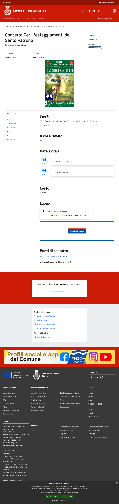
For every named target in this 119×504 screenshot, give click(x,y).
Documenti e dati (8, 414)
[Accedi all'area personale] (106, 2)
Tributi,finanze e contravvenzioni (70, 396)
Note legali (92, 433)
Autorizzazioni (64, 407)
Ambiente (63, 400)
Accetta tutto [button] (52, 496)
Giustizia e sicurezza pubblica (69, 393)
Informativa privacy (94, 430)
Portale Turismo (93, 416)
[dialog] (59, 492)
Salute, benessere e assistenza (70, 403)
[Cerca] (114, 10)
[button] (59, 501)
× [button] (117, 483)
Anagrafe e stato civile (38, 393)
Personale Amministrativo (11, 410)
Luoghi (90, 409)
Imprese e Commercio (38, 403)
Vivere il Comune (17, 26)
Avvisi (90, 400)
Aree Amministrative (9, 396)
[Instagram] (97, 10)
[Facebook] (87, 10)
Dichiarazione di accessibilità (97, 437)
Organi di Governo (9, 393)
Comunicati (92, 396)
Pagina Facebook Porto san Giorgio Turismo (54, 256)
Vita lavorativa (36, 400)
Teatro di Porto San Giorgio (57, 211)
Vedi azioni (93, 39)
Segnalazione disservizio (68, 430)
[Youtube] (92, 10)
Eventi (28, 26)
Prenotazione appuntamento (69, 427)
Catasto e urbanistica (38, 407)
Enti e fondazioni (8, 403)
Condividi (93, 35)
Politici (5, 407)
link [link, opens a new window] (78, 492)
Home (7, 26)
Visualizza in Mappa (77, 231)
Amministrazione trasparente (98, 427)
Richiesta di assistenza (67, 437)
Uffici (4, 400)
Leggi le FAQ (64, 433)
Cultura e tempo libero (38, 396)
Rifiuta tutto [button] (67, 496)
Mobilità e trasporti (37, 410)
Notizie (90, 393)
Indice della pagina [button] (12, 114)
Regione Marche (8, 2)
